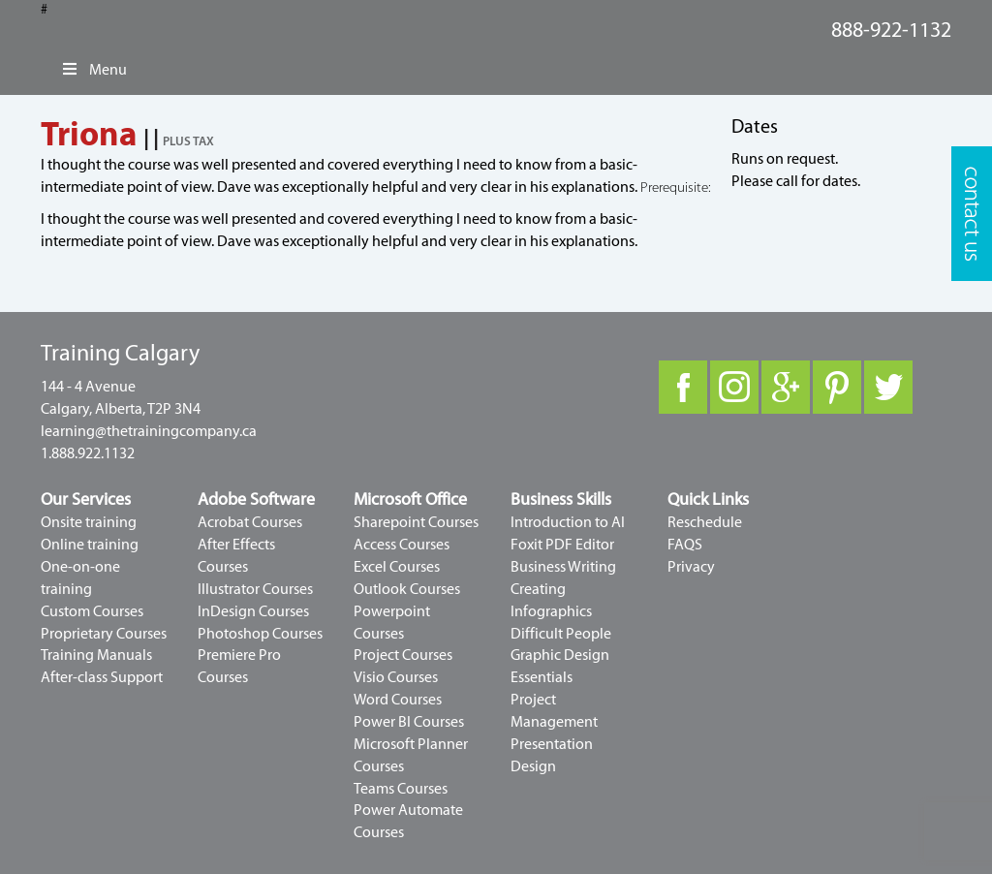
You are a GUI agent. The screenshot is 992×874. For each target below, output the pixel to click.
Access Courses (402, 544)
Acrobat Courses (250, 522)
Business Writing (563, 567)
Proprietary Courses (104, 633)
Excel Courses (397, 567)
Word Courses (398, 699)
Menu (93, 69)
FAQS (684, 544)
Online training (90, 544)
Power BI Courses (409, 722)
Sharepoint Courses (416, 522)
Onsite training (89, 522)
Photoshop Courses (260, 633)
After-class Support (102, 677)
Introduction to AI (568, 522)
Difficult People (561, 633)
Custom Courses (92, 611)
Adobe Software (256, 499)
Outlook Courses (407, 589)
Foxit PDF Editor (562, 544)
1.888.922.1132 (88, 453)
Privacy (691, 567)
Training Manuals (96, 655)
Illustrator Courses (255, 589)
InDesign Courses (253, 611)
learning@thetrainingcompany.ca (149, 431)
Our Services (86, 499)
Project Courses (403, 655)
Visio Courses (396, 677)
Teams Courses (401, 788)
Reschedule (704, 522)
